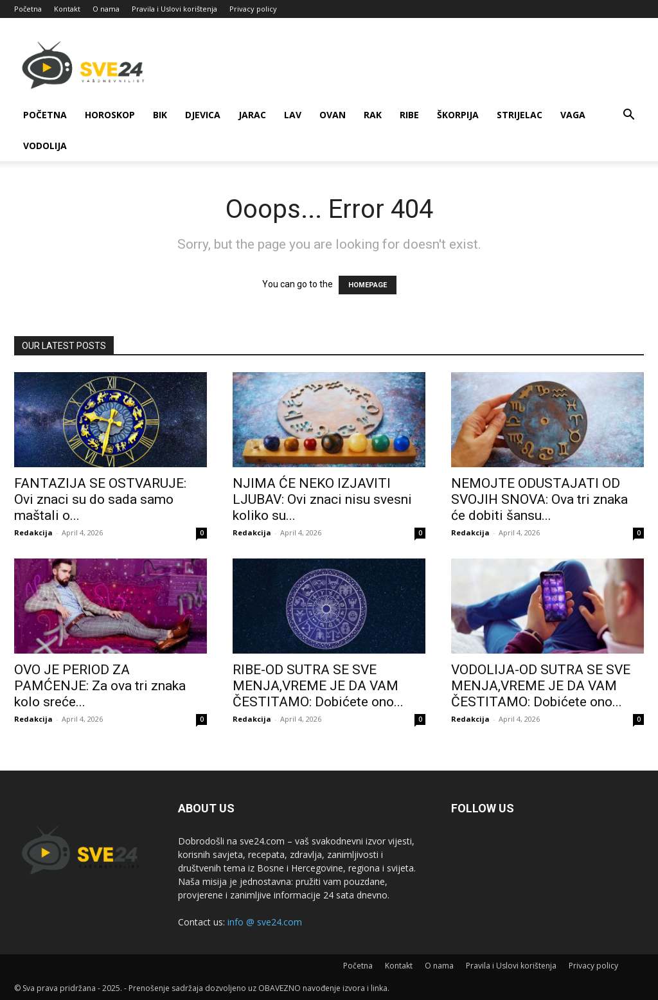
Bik (160, 115)
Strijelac (519, 115)
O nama (106, 8)
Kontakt (67, 8)
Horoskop (110, 115)
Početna (28, 8)
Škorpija (458, 115)
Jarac (252, 115)
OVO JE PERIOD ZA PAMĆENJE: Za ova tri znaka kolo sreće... (100, 686)
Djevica (202, 115)
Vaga (572, 115)
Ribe (409, 115)
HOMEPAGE (367, 285)
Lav (292, 115)
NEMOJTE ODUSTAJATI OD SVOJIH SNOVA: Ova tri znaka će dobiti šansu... (539, 499)
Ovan (332, 115)
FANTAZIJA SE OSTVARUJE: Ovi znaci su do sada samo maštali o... (100, 499)
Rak (373, 115)
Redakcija (33, 532)
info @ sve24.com (264, 922)
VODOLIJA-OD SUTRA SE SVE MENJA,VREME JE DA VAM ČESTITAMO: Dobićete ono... (540, 686)
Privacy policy (253, 8)
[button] (628, 116)
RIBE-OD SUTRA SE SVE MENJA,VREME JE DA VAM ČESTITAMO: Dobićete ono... (318, 686)
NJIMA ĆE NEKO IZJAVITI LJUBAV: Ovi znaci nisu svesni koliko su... (322, 499)
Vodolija (45, 145)
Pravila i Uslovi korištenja (174, 8)
